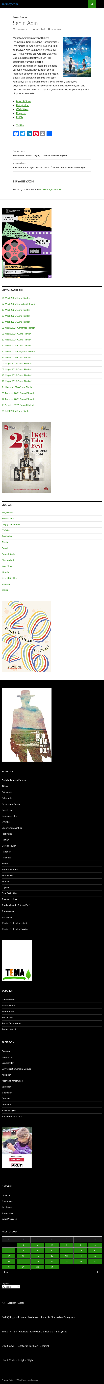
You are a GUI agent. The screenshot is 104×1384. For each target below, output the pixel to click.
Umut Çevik (8, 1345)
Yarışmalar (7, 917)
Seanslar (6, 583)
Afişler (5, 786)
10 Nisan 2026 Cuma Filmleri (16, 339)
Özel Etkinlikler (9, 577)
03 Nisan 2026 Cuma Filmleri (16, 333)
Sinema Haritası (9, 899)
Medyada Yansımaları (12, 1080)
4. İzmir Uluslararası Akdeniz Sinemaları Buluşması (46, 1317)
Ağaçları (6, 1050)
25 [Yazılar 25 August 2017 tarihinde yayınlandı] (66, 1261)
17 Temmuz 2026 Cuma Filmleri (18, 399)
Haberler (6, 851)
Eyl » (99, 1272)
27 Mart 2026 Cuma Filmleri (16, 321)
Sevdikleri (6, 1086)
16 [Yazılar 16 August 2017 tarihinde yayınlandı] (37, 1256)
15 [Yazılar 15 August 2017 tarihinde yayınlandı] (23, 1256)
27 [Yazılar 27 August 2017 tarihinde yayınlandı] (95, 1261)
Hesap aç (6, 1195)
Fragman (21, 113)
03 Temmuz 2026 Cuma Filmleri (18, 393)
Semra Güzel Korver (12, 1023)
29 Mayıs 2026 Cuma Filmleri (16, 381)
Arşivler (5, 1283)
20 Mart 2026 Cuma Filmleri (16, 315)
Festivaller (7, 536)
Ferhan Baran (8, 999)
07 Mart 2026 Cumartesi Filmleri (18, 303)
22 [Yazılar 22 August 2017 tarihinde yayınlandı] (23, 1261)
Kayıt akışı (7, 1207)
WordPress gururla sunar (27, 1380)
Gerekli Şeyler (9, 554)
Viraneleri (6, 1104)
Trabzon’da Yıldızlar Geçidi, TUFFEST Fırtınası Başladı (52, 153)
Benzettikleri (8, 518)
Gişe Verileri (8, 560)
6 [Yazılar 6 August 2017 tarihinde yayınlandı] (95, 1245)
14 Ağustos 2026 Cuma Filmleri (18, 405)
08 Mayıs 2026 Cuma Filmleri (16, 369)
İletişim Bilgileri (26, 1360)
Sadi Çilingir (40, 29)
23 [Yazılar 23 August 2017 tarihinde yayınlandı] (37, 1261)
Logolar (5, 887)
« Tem (5, 1272)
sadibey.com (10, 4)
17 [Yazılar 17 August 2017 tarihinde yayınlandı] (52, 1256)
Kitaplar (6, 572)
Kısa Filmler (7, 566)
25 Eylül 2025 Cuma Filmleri (16, 411)
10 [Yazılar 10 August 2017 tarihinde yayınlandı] (52, 1250)
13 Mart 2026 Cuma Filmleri (16, 309)
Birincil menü (100, 4)
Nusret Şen (7, 1017)
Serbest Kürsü (9, 1029)
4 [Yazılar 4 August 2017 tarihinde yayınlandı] (66, 1245)
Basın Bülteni (23, 101)
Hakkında (6, 857)
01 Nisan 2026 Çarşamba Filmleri (18, 327)
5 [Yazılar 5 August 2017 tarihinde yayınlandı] (80, 1245)
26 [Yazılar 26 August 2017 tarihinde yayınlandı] (80, 1261)
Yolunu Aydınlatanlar (12, 1116)
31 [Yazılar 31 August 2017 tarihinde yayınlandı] (52, 1267)
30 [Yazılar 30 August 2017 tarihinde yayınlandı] (37, 1267)
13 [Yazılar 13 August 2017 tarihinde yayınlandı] (95, 1250)
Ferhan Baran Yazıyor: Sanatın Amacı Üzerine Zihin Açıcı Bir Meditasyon (52, 165)
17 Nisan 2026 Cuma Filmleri (16, 345)
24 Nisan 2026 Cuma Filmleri (16, 357)
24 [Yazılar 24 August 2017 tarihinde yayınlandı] (52, 1261)
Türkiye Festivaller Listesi (14, 923)
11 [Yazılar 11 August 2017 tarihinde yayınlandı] (66, 1250)
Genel (5, 548)
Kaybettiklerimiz (10, 869)
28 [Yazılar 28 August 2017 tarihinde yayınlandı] (9, 1267)
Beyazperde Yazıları (11, 804)
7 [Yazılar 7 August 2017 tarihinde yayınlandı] (9, 1250)
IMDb (19, 117)
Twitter (20, 125)
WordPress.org (9, 1218)
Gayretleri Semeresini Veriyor (16, 1068)
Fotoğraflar (22, 105)
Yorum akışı (7, 1212)
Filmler (5, 542)
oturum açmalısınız (50, 189)
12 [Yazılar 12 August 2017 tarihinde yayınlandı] (80, 1250)
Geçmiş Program (20, 17)
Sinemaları (7, 1092)
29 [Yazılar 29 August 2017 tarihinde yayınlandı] (23, 1267)
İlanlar (5, 863)
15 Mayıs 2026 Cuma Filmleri (16, 375)
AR (3, 1302)
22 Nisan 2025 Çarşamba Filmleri (18, 351)
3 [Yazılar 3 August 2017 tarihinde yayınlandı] (52, 1245)
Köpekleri (6, 1074)
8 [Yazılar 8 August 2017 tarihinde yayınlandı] (23, 1250)
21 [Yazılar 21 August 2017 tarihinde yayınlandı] (9, 1261)
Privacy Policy (8, 1380)
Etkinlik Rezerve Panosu (14, 780)
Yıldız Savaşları (9, 1110)
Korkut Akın (8, 1011)
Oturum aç (7, 1201)
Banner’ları (7, 1056)
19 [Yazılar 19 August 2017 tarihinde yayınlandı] (80, 1256)
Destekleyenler (9, 815)
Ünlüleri (6, 1098)
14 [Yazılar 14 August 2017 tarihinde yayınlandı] (9, 1256)
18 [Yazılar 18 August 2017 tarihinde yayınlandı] (66, 1256)
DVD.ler (6, 530)
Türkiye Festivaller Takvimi (15, 929)
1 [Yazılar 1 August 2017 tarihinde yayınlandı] (23, 1245)
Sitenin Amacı (8, 911)
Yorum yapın (56, 29)
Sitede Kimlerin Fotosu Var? (16, 905)
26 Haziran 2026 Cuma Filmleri (17, 387)
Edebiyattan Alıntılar (12, 827)
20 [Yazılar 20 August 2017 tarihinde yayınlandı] (95, 1256)
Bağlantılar (7, 792)
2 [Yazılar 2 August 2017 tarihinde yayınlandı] (37, 1245)
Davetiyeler (7, 810)
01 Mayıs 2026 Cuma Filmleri (16, 363)
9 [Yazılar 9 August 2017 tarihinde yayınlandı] (37, 1250)
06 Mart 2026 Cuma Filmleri (16, 298)
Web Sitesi (22, 109)
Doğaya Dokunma (11, 524)
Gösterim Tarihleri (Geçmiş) (33, 1345)
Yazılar (5, 589)
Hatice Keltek (8, 1005)
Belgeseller (7, 512)
